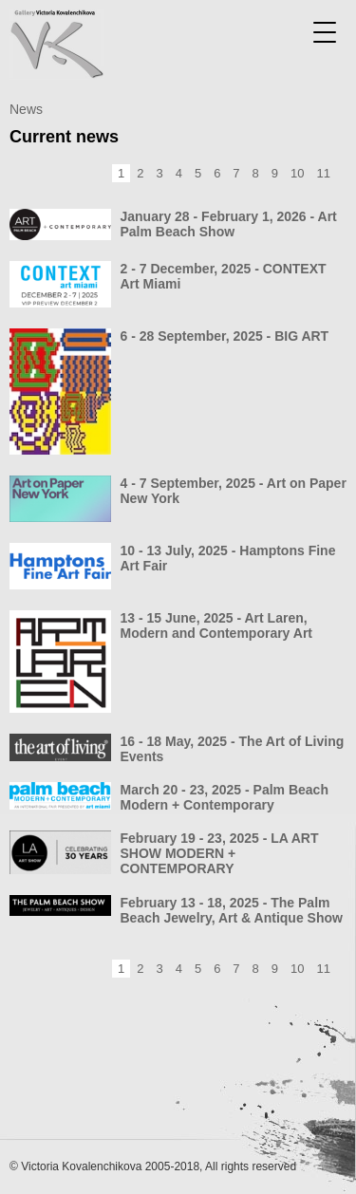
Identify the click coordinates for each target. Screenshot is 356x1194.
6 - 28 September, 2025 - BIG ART (225, 336)
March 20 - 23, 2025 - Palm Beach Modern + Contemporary (224, 797)
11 (323, 173)
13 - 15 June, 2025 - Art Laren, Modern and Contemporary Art (217, 625)
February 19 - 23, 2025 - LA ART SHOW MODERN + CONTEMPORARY (220, 853)
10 (297, 173)
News (26, 109)
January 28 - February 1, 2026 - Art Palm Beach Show (229, 224)
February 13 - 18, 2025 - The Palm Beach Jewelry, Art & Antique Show (232, 910)
